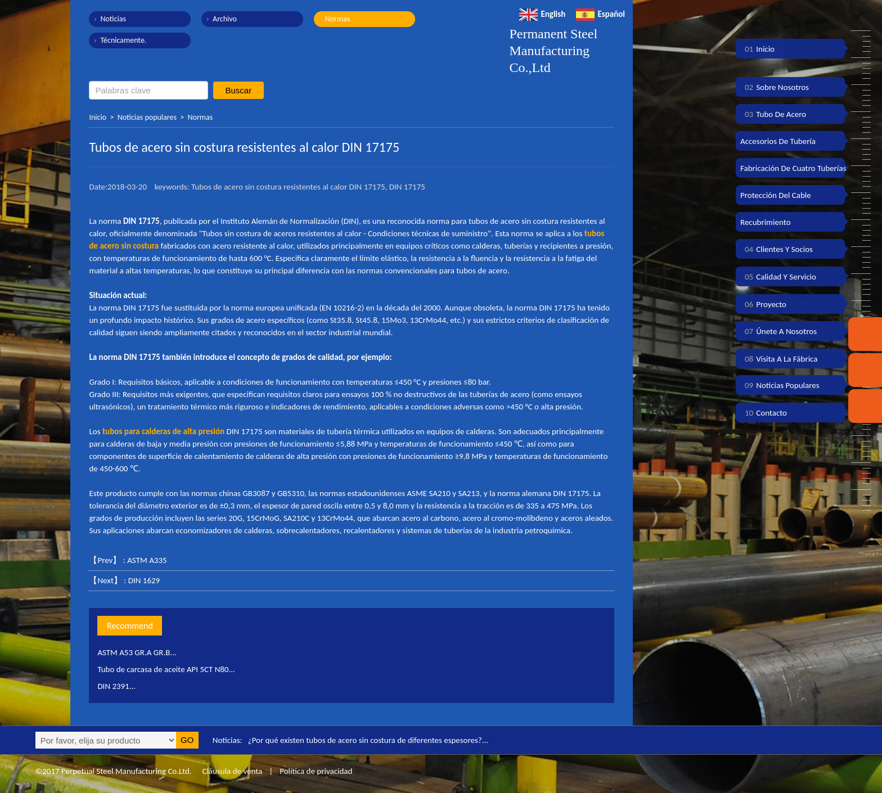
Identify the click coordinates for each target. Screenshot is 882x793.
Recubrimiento (765, 222)
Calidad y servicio (778, 277)
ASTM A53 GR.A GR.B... (137, 652)
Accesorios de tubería (778, 141)
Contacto (763, 413)
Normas (336, 19)
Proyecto (763, 304)
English (542, 14)
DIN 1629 (144, 580)
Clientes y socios (776, 249)
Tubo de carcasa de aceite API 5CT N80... (166, 669)
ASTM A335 (146, 560)
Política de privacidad (316, 771)
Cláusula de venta (231, 771)
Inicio (97, 117)
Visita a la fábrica (778, 359)
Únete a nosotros (778, 331)
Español (600, 14)
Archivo (224, 19)
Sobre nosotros (774, 87)
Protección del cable (775, 195)
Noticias (113, 19)
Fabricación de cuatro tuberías (793, 168)
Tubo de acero (773, 114)
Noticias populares (147, 117)
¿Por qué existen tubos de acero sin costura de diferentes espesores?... (368, 740)
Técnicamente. (123, 40)
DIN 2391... (116, 686)
